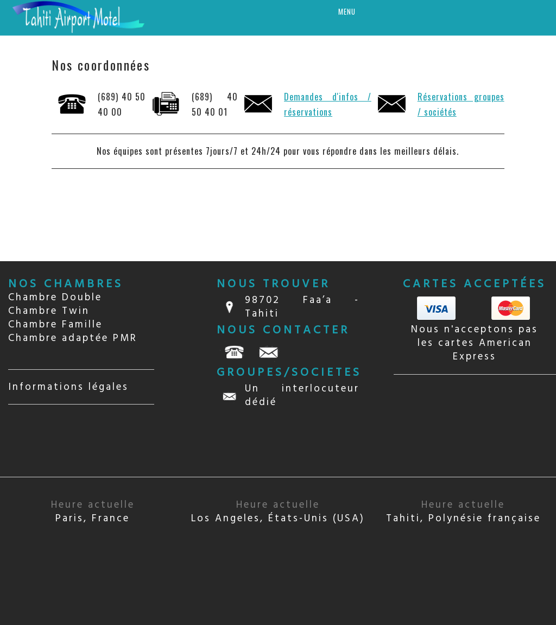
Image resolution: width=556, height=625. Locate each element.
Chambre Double (55, 297)
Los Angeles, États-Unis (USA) (278, 512)
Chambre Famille (55, 325)
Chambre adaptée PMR (72, 338)
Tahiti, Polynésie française (463, 512)
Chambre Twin (49, 311)
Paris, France (93, 512)
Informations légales (68, 387)
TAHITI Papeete (475, 426)
